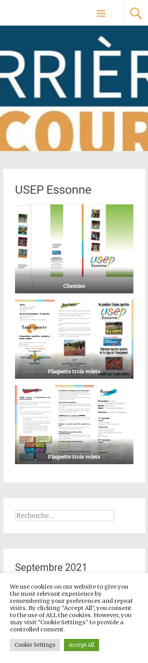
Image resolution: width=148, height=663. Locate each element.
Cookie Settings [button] (35, 645)
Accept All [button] (81, 645)
